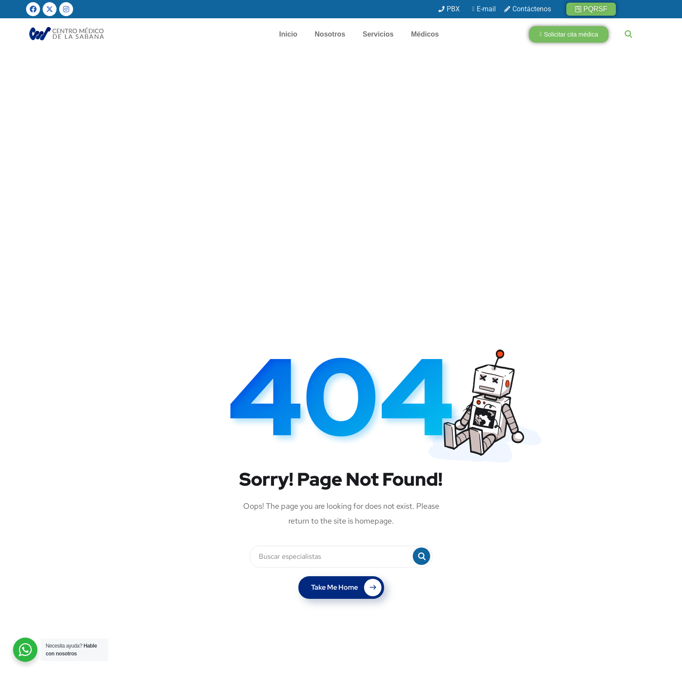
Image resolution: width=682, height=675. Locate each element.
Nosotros (330, 34)
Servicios (378, 34)
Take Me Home (346, 374)
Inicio (288, 34)
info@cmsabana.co (272, 587)
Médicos (425, 34)
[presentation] (510, 596)
